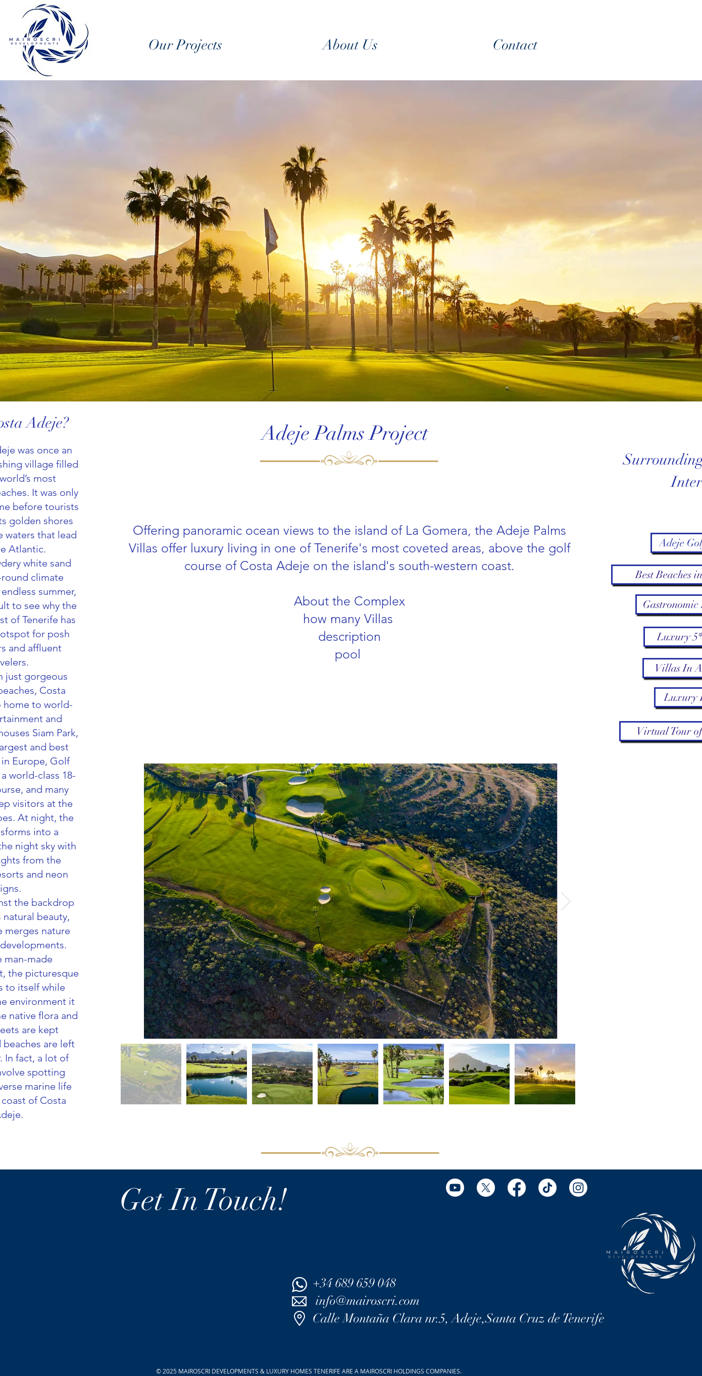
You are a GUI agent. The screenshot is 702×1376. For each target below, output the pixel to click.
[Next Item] (566, 901)
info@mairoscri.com (368, 1300)
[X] (486, 1188)
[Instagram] (578, 1188)
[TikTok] (547, 1188)
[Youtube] (455, 1188)
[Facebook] (517, 1188)
